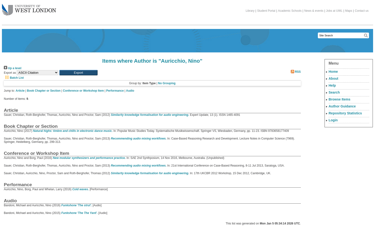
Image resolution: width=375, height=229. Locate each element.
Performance (115, 90)
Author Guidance (342, 106)
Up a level (12, 68)
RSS (295, 71)
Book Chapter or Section (44, 90)
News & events (313, 10)
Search (334, 92)
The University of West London (29, 8)
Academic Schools (290, 10)
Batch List (14, 77)
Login (333, 120)
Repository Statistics (345, 113)
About (333, 78)
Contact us (362, 10)
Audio (130, 90)
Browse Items (339, 99)
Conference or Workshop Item (83, 90)
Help (332, 85)
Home (333, 71)
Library (250, 10)
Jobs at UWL (334, 10)
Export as (10, 72)
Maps (348, 10)
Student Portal (266, 10)
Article (20, 90)
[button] (78, 72)
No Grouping (167, 83)
